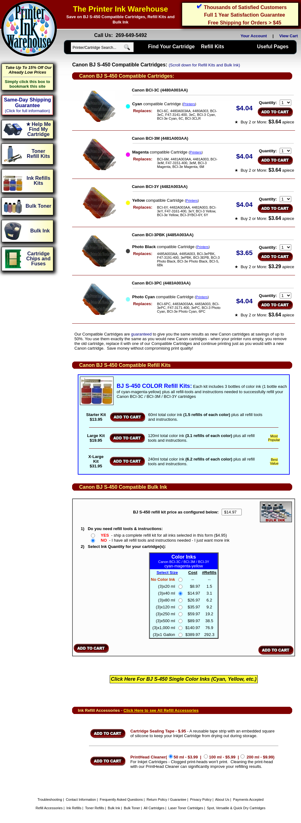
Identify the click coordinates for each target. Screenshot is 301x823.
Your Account (253, 36)
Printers (189, 104)
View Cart (289, 36)
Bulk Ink (114, 808)
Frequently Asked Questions (121, 799)
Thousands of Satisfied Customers (245, 7)
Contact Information (81, 799)
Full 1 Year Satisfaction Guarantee (244, 15)
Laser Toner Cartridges (185, 808)
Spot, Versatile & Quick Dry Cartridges (236, 808)
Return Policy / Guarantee (167, 799)
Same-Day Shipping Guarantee (27, 102)
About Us (222, 799)
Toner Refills (94, 808)
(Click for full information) (27, 110)
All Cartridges (154, 808)
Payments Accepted (248, 799)
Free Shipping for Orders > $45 (244, 22)
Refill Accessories (49, 808)
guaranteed (141, 334)
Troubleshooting (49, 799)
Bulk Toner (132, 808)
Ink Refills (74, 808)
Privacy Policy (200, 799)
